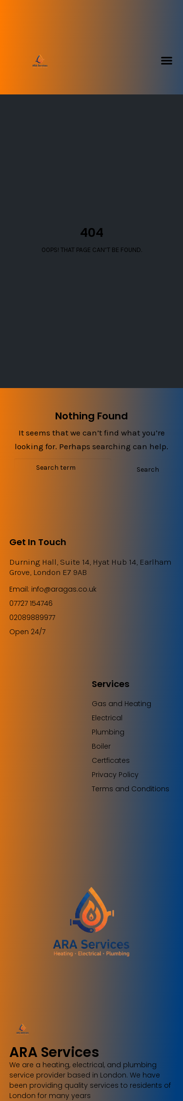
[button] (167, 60)
